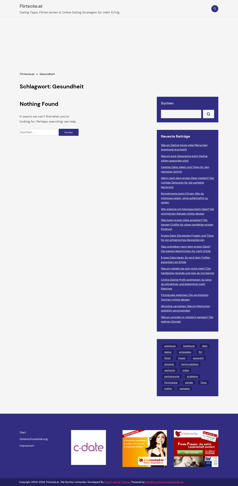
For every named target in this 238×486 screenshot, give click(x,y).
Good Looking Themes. (117, 482)
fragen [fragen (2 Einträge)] (182, 358)
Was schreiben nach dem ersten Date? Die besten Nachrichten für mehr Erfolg (186, 249)
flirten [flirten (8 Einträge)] (167, 358)
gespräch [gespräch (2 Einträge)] (198, 358)
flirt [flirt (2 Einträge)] (200, 352)
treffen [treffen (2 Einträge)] (168, 388)
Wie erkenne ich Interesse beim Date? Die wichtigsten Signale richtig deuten (187, 211)
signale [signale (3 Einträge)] (189, 382)
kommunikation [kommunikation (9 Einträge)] (189, 364)
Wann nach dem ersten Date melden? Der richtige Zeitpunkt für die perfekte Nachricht (187, 182)
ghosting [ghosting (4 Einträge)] (169, 364)
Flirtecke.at (31, 6)
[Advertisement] (119, 42)
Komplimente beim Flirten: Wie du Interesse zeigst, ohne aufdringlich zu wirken (184, 198)
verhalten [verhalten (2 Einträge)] (184, 388)
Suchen (167, 103)
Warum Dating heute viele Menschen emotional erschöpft (184, 147)
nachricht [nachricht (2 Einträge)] (169, 370)
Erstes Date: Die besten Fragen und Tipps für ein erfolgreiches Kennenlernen (187, 238)
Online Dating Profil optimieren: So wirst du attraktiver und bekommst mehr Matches (186, 284)
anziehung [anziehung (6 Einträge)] (170, 345)
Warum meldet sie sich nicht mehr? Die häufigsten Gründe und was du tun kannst (187, 271)
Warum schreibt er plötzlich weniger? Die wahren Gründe (187, 319)
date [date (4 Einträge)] (204, 345)
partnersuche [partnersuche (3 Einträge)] (171, 376)
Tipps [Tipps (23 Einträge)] (203, 382)
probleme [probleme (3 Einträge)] (192, 376)
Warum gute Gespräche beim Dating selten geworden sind (184, 158)
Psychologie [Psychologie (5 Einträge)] (171, 382)
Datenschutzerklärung (34, 439)
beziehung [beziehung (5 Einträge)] (189, 345)
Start (23, 432)
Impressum (27, 445)
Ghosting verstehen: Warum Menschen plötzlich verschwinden (185, 308)
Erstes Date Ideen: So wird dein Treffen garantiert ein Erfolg (185, 260)
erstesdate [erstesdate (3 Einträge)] (185, 352)
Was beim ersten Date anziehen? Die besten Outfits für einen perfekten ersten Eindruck (187, 224)
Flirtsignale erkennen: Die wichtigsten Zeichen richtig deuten (184, 297)
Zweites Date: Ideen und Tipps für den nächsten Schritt (185, 169)
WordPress (151, 482)
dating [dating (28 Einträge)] (167, 352)
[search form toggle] (214, 8)
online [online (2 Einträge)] (185, 370)
